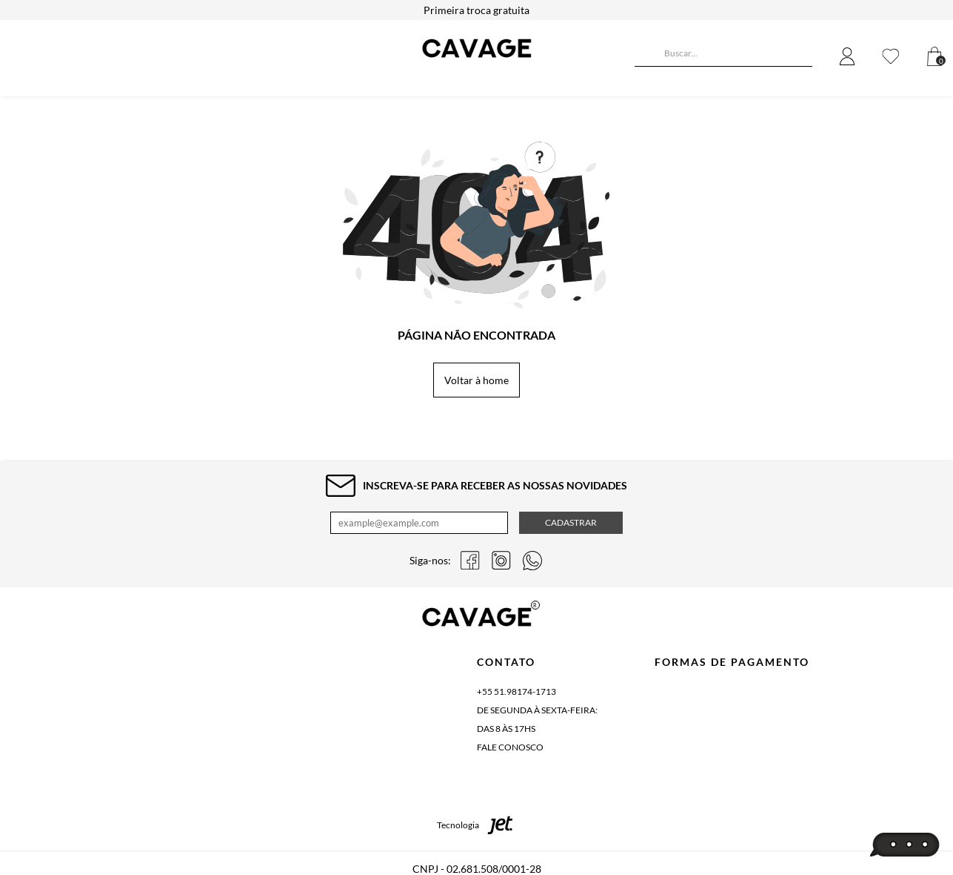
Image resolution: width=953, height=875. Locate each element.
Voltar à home (476, 380)
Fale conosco (510, 747)
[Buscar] (646, 55)
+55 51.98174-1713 (516, 691)
